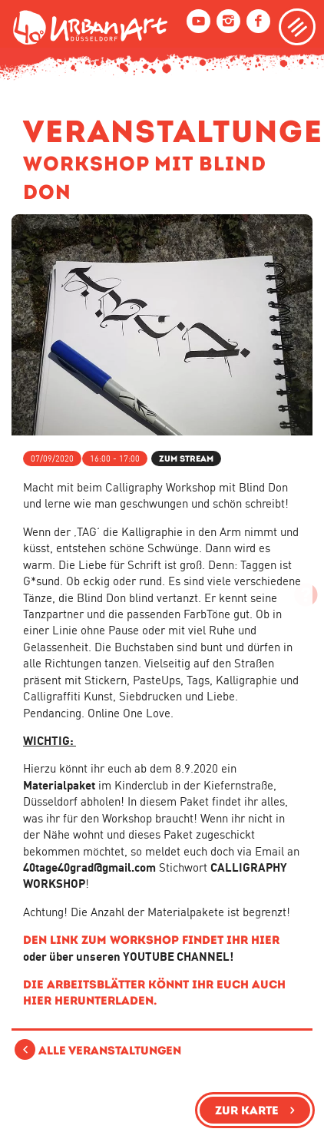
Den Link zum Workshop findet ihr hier (151, 939)
